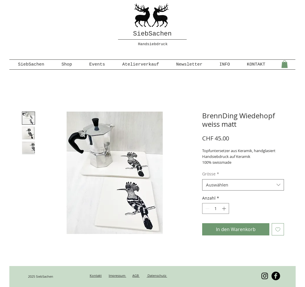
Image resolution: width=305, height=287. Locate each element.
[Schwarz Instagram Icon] (264, 276)
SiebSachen (152, 34)
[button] (284, 64)
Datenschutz (157, 275)
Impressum (117, 275)
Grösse (210, 174)
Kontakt (96, 275)
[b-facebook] (275, 276)
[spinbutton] (215, 208)
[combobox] (243, 185)
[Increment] (224, 208)
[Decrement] (206, 208)
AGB (136, 275)
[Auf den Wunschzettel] (278, 229)
